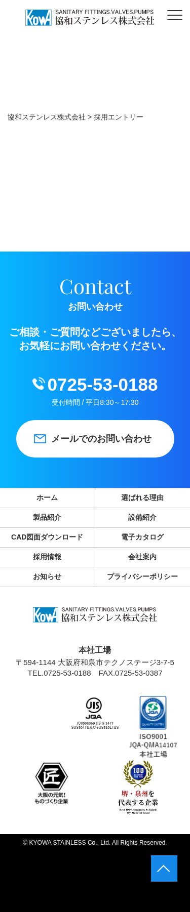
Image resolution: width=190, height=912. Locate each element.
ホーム (47, 497)
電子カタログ (142, 537)
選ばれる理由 (142, 497)
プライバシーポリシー (142, 576)
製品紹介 (47, 517)
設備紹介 (142, 517)
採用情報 (47, 557)
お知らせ (47, 576)
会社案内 (142, 557)
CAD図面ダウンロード (47, 537)
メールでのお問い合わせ (101, 439)
